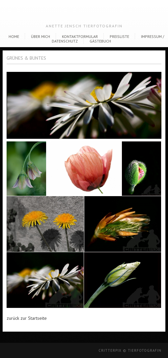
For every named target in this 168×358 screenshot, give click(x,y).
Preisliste (119, 36)
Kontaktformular (80, 36)
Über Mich (40, 36)
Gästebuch (100, 41)
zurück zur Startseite (27, 318)
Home (14, 36)
